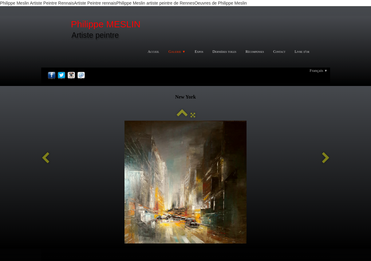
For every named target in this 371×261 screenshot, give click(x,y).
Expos (199, 51)
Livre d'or (301, 51)
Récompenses (255, 51)
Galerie (177, 51)
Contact (279, 51)
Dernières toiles (224, 51)
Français (318, 70)
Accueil (153, 51)
